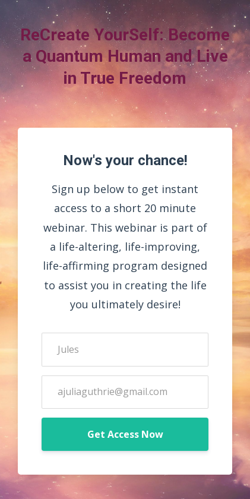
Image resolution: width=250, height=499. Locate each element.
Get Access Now (125, 434)
